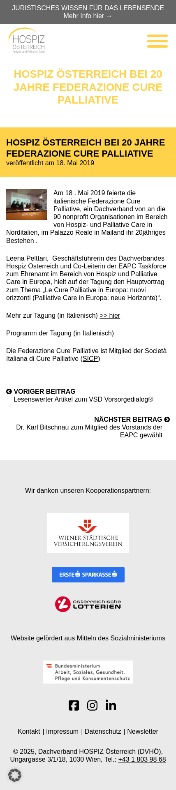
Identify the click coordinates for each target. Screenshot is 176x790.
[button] (15, 775)
